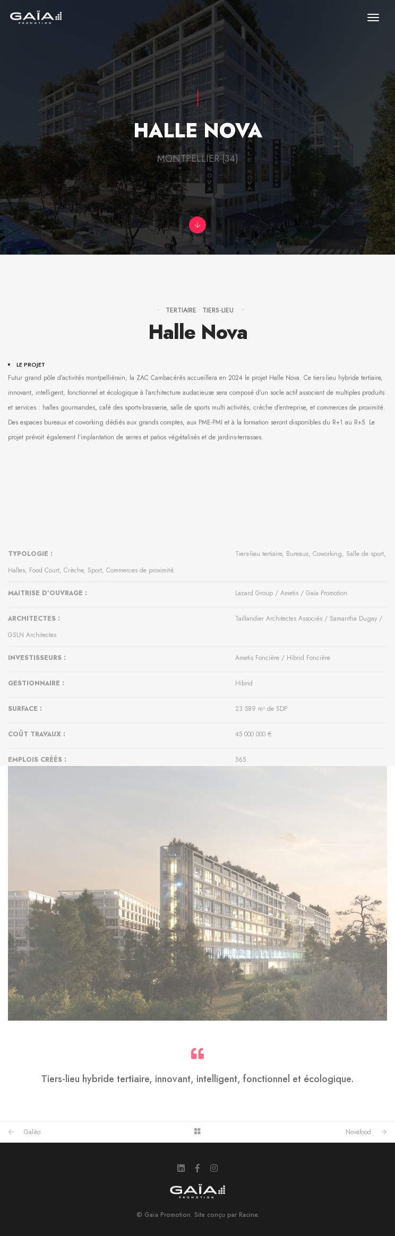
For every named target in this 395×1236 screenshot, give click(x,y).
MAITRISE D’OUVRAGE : (47, 647)
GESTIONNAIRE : (36, 738)
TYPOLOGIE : (30, 608)
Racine (248, 1215)
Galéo (32, 1132)
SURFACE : (25, 763)
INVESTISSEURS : (37, 712)
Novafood (358, 1132)
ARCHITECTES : (34, 673)
